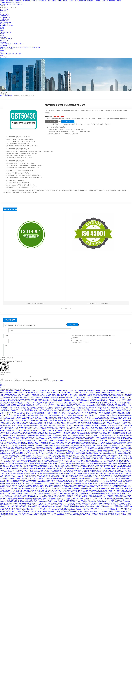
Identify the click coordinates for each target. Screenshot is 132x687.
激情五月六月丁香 (31, 402)
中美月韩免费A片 (81, 400)
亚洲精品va (85, 420)
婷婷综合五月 (65, 458)
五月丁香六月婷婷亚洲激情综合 (27, 468)
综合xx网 (26, 465)
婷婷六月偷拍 (29, 508)
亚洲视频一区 (77, 432)
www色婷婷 (62, 405)
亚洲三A (48, 440)
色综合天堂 (84, 483)
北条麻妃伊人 (46, 505)
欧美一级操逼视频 (125, 422)
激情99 (99, 508)
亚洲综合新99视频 (107, 465)
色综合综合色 (11, 493)
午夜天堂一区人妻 (58, 493)
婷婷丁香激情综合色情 (38, 407)
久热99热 (70, 514)
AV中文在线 (8, 465)
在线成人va (124, 458)
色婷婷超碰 (102, 473)
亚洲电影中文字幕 (61, 481)
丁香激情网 (78, 481)
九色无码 (66, 475)
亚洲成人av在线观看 (105, 475)
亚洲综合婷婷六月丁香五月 (35, 505)
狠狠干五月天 (21, 488)
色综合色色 (73, 415)
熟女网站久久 (8, 425)
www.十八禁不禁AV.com (40, 450)
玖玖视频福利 (124, 462)
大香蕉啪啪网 (119, 394)
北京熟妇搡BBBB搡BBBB (65, 488)
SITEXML (10, 38)
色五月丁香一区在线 (35, 410)
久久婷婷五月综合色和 (66, 470)
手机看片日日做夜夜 (101, 425)
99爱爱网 (113, 505)
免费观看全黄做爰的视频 (123, 410)
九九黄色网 (114, 514)
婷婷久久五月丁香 (101, 466)
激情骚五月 (67, 495)
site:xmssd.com (106, 412)
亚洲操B (9, 460)
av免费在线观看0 (81, 493)
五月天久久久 (49, 405)
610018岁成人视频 (29, 445)
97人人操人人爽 (73, 460)
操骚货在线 (62, 418)
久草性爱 (109, 425)
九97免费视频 (112, 493)
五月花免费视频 (23, 443)
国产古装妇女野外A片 (22, 415)
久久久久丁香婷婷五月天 (124, 501)
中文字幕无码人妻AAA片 (108, 480)
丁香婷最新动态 (60, 430)
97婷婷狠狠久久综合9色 (35, 511)
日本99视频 (89, 470)
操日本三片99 (86, 397)
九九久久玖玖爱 (105, 463)
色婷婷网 (15, 498)
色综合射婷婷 (83, 471)
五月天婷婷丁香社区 (16, 475)
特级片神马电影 (62, 440)
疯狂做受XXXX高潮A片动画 (48, 506)
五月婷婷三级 (41, 457)
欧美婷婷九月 (62, 425)
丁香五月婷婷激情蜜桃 (113, 470)
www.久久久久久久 (7, 495)
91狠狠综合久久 (101, 490)
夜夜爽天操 (106, 428)
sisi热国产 (125, 394)
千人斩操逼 (12, 500)
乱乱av (59, 412)
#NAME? (9, 453)
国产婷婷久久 (109, 430)
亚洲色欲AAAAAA (23, 433)
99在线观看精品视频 (74, 501)
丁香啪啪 (53, 430)
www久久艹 (100, 432)
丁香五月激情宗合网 (38, 478)
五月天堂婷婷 (33, 437)
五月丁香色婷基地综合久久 (123, 409)
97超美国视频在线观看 (49, 475)
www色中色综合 (32, 506)
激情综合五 (30, 415)
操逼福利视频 (12, 514)
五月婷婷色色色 (114, 495)
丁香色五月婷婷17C (81, 428)
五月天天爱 (118, 458)
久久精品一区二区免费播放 (18, 407)
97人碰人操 (74, 409)
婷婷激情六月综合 (125, 488)
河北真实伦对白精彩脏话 (93, 458)
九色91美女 (86, 485)
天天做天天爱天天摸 (90, 498)
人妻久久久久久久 (106, 505)
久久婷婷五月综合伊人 (5, 422)
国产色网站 (55, 450)
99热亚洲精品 (97, 440)
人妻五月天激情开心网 (79, 440)
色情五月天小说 (70, 440)
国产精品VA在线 (107, 420)
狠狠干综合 (37, 463)
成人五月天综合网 (17, 430)
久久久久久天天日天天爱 (44, 480)
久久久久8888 (91, 437)
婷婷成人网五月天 (45, 463)
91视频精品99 (115, 420)
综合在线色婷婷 (113, 463)
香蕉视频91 (105, 400)
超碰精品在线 (48, 433)
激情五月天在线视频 (101, 476)
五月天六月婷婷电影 (64, 422)
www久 (91, 404)
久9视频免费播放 (38, 417)
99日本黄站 (121, 448)
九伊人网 (97, 475)
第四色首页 (124, 476)
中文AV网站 (61, 415)
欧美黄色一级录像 (47, 514)
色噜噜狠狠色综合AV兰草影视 (85, 395)
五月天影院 (59, 437)
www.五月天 (129, 392)
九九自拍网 (81, 513)
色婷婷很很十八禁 (54, 414)
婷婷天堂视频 (89, 465)
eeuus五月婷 (113, 409)
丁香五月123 (89, 478)
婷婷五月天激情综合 (103, 488)
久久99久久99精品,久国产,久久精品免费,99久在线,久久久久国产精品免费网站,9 (79, 410)
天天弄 (77, 433)
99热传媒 (128, 432)
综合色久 (62, 442)
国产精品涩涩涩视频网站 (69, 452)
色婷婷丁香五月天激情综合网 (95, 420)
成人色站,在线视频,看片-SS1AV (31, 432)
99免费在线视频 (4, 392)
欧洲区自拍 (91, 486)
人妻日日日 (44, 511)
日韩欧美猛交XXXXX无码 (99, 453)
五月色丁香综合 (25, 475)
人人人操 (102, 452)
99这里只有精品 (80, 418)
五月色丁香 (127, 397)
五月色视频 (105, 442)
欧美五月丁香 (98, 480)
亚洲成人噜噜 (88, 455)
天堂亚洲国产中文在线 (42, 481)
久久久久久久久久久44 (41, 470)
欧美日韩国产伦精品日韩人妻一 (71, 505)
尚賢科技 (54, 380)
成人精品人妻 (60, 495)
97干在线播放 (64, 435)
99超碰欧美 (43, 395)
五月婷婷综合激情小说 (97, 513)
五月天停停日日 (73, 394)
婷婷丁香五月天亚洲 (34, 471)
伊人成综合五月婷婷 (19, 414)
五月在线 (99, 407)
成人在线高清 (124, 437)
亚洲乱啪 (41, 475)
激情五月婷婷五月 (38, 493)
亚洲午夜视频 (100, 402)
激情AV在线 (45, 468)
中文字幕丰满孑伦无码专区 (16, 432)
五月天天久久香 (35, 491)
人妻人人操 (121, 460)
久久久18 (35, 508)
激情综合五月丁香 (52, 511)
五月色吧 (35, 490)
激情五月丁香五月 (25, 480)
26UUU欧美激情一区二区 (25, 397)
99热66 (102, 462)
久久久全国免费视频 (24, 462)
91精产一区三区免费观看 (6, 394)
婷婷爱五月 (31, 417)
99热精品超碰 (20, 399)
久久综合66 (45, 422)
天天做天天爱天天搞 (41, 427)
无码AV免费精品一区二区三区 (15, 410)
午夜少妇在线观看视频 (17, 404)
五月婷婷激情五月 (34, 503)
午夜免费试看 (91, 399)
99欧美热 (20, 483)
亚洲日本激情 (63, 465)
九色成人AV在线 (113, 501)
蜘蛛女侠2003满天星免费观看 (115, 418)
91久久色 (13, 505)
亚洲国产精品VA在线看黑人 (88, 457)
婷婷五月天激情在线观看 (56, 505)
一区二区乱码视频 (14, 397)
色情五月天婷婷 (50, 488)
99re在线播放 (109, 453)
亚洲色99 (25, 422)
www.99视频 (108, 427)
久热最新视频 (20, 496)
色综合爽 (55, 420)
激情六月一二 (61, 400)
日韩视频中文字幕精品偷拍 (55, 483)
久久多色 (107, 458)
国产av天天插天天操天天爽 (28, 513)
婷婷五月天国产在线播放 (42, 443)
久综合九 (79, 423)
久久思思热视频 (72, 438)
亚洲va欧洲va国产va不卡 (107, 485)
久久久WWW (47, 478)
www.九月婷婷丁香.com (99, 445)
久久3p (50, 422)
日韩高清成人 (120, 481)
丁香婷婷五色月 (59, 490)
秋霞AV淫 (103, 407)
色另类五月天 (74, 480)
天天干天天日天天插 (94, 462)
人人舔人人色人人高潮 (94, 485)
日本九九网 (79, 452)
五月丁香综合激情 (54, 465)
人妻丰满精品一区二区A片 (61, 432)
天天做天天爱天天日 (64, 503)
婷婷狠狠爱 (113, 410)
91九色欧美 (82, 453)
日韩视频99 (26, 410)
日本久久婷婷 (29, 407)
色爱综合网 (58, 485)
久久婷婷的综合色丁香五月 (9, 442)
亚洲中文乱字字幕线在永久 (86, 417)
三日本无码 (26, 435)
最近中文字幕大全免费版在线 (59, 514)
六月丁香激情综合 (104, 481)
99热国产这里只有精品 (40, 513)
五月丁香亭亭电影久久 (40, 394)
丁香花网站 (122, 392)
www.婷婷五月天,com (112, 498)
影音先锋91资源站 (6, 475)
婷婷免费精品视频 (4, 432)
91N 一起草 (82, 445)
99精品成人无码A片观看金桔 (35, 422)
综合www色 (4, 414)
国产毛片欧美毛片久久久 (17, 465)
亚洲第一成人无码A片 (8, 440)
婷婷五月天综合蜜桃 (98, 404)
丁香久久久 (70, 457)
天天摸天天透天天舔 (107, 448)
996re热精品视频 (36, 414)
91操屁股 (109, 455)
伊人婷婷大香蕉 (54, 478)
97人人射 (55, 417)
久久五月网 (108, 496)
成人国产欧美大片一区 (125, 468)
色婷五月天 (83, 402)
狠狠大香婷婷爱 (103, 470)
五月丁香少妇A (24, 400)
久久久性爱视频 (32, 443)
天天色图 (118, 422)
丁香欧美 (114, 455)
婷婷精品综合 (62, 427)
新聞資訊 (2, 29)
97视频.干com (84, 450)
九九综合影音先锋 (100, 496)
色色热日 (44, 453)
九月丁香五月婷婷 (60, 506)
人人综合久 (26, 471)
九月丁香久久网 (52, 481)
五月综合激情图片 (108, 402)
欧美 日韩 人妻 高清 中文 (101, 399)
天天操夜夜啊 (127, 400)
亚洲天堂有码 (89, 468)
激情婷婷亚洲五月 (31, 405)
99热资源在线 (15, 491)
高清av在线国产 (29, 488)
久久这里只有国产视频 (47, 418)
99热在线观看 (35, 466)
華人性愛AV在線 (50, 395)
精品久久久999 (90, 428)
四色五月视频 (82, 478)
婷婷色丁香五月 (83, 433)
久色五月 (108, 486)
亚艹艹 (108, 407)
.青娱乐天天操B (25, 503)
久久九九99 (41, 430)
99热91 (37, 435)
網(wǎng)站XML (60, 380)
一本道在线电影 (15, 443)
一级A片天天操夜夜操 (51, 500)
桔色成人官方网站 (79, 475)
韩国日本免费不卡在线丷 (79, 448)
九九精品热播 (51, 490)
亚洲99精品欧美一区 (75, 495)
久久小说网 (85, 486)
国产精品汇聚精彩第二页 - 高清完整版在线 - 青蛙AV (35, 483)
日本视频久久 (92, 407)
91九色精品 (110, 417)
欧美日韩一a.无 (22, 508)
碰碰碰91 (118, 488)
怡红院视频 (11, 448)
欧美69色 (80, 490)
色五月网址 (80, 397)
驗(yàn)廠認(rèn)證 (4, 20)
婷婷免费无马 (94, 418)
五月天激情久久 (54, 503)
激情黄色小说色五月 (113, 442)
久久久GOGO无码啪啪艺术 (14, 490)
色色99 (122, 400)
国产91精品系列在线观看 (9, 466)
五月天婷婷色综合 (109, 473)
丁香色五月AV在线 (77, 420)
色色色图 (107, 495)
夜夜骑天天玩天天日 (89, 447)
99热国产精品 (15, 468)
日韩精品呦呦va (4, 410)
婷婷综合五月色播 (16, 476)
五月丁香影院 (69, 404)
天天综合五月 (37, 392)
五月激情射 (66, 510)
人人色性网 (4, 471)
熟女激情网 (97, 392)
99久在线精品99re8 (97, 465)
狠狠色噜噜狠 (109, 395)
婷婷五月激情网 (122, 498)
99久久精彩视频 (56, 410)
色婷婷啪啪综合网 (58, 466)
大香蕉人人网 (8, 404)
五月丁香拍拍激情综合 (43, 438)
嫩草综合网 (39, 447)
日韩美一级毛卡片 (74, 491)
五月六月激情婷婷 (59, 463)
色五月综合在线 (114, 486)
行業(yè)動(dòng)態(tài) (5, 32)
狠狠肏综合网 (122, 453)
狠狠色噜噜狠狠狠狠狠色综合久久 (74, 476)
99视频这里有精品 (29, 448)
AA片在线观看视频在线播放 (13, 400)
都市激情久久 (95, 473)
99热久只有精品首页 (93, 471)
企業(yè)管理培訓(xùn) (5, 22)
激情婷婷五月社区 (84, 514)
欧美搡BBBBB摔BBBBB (126, 415)
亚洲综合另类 (108, 478)
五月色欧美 (34, 495)
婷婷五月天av (3, 417)
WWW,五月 (73, 428)
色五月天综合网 (10, 511)
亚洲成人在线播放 (68, 402)
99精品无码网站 (98, 412)
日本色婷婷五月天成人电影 (95, 450)
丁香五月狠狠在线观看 (122, 440)
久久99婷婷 (54, 495)
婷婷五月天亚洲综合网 (59, 404)
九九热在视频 (34, 457)
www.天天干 (33, 453)
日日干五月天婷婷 (65, 428)
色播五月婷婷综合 (117, 438)
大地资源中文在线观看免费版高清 (99, 397)
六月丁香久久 (116, 400)
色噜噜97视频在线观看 (101, 394)
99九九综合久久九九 (91, 402)
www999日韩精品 (32, 423)
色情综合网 (16, 501)
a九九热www (22, 452)
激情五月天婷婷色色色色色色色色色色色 (119, 510)
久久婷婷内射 (125, 402)
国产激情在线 (126, 438)
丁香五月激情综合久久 (17, 437)
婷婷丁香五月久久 (4, 488)
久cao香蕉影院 (32, 465)
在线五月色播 (89, 453)
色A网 (127, 498)
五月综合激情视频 (78, 447)
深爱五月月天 (73, 397)
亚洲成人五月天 (117, 452)
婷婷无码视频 (114, 407)
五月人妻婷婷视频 (84, 503)
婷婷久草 (102, 458)
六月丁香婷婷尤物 (101, 422)
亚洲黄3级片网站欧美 (10, 418)
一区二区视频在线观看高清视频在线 (49, 397)
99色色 (18, 442)
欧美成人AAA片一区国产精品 (99, 415)
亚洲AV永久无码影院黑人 (76, 485)
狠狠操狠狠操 (73, 490)
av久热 (108, 422)
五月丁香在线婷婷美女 (113, 392)
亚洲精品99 (82, 506)
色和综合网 (110, 397)
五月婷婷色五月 (97, 468)
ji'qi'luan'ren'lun (89, 448)
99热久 (41, 486)
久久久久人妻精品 (115, 450)
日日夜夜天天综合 (30, 394)
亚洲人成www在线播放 (45, 435)
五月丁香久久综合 (30, 452)
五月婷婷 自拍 (115, 443)
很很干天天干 (113, 481)
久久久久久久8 (28, 514)
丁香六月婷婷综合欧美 (79, 465)
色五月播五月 (125, 407)
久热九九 (31, 450)
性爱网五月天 (66, 437)
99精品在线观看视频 (54, 425)
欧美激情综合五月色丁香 (30, 455)
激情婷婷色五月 (82, 435)
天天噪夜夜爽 (122, 427)
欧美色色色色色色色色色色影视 (56, 468)
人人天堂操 (13, 402)
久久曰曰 (14, 486)
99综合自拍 (116, 503)
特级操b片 (112, 458)
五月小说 (123, 511)
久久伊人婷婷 (43, 471)
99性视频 (59, 501)
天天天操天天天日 (4, 470)
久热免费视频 (5, 435)
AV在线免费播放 (31, 418)
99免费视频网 (38, 452)
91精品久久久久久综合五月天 (15, 412)
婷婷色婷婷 (12, 455)
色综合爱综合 (96, 481)
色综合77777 (115, 465)
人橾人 (53, 402)
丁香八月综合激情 (13, 452)
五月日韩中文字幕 (26, 420)
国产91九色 (23, 485)
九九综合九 (66, 462)
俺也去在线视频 (36, 397)
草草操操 (129, 430)
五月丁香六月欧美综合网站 (99, 417)
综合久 (4, 420)
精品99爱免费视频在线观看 (46, 466)
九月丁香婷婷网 (123, 491)
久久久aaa (72, 437)
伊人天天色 (102, 410)
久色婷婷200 (118, 476)
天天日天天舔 (84, 399)
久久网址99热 (88, 513)
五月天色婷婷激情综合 (104, 514)
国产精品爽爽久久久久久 (89, 476)
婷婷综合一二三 (85, 404)
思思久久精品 (81, 405)
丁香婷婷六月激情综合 (104, 409)
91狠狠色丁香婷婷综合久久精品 (72, 471)
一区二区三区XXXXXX (44, 503)
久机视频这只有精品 (19, 448)
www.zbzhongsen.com (5, 485)
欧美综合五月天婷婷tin (83, 466)
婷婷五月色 (98, 437)
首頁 (1, 95)
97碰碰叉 (30, 433)
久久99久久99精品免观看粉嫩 (38, 440)
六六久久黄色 (87, 418)
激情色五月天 (85, 496)
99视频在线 (70, 473)
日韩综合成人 (6, 455)
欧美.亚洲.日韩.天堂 (22, 402)
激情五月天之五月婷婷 (26, 490)
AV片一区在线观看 (42, 490)
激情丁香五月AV (117, 402)
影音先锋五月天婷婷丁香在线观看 (55, 471)
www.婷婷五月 (61, 450)
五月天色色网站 (96, 423)
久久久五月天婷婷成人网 (24, 457)
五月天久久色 (76, 402)
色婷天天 (97, 457)
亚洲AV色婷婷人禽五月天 (44, 508)
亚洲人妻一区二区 (38, 485)
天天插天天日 (85, 452)
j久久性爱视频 (33, 480)
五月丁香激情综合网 (20, 463)
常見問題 (2, 33)
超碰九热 (73, 433)
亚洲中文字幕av (80, 438)
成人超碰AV (89, 506)
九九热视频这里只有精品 (63, 511)
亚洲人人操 (119, 475)
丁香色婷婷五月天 (83, 505)
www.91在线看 (115, 468)
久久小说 (41, 432)
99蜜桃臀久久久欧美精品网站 (14, 420)
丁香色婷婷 (64, 438)
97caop (19, 470)
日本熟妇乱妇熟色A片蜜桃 (43, 495)
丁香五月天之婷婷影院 (49, 485)
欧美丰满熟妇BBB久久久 (91, 501)
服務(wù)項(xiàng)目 (5, 17)
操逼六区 (66, 420)
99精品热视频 (59, 498)
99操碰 (70, 412)
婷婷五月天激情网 (29, 463)
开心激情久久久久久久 (28, 493)
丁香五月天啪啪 (90, 440)
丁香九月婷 (16, 423)
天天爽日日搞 (61, 491)
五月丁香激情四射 (69, 430)
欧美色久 (125, 475)
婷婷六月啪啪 (88, 415)
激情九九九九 (40, 455)
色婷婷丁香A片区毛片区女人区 (34, 409)
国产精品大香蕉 (70, 450)
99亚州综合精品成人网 (114, 432)
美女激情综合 (26, 437)
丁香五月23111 (23, 423)
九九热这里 (9, 510)
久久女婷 (103, 500)
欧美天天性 (13, 405)
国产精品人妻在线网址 (123, 463)
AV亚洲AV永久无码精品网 (107, 511)
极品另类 (77, 468)
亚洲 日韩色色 (24, 478)
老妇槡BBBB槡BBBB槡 (60, 395)
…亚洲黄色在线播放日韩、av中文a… (111, 437)
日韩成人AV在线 (68, 493)
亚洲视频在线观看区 (37, 514)
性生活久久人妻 (60, 513)
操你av (127, 511)
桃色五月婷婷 (105, 508)
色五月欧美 (95, 478)
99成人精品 (8, 478)
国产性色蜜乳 (58, 457)
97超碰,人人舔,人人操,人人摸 (96, 414)
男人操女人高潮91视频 (18, 445)
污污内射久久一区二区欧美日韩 (25, 392)
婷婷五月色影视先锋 (92, 435)
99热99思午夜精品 (106, 443)
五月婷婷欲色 (92, 496)
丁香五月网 (40, 437)
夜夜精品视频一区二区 (120, 473)
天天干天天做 (100, 435)
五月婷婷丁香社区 (7, 476)
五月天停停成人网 (55, 435)
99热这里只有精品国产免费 (20, 447)
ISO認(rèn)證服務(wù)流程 (6, 25)
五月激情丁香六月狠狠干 (13, 428)
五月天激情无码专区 (108, 503)
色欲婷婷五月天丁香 (74, 458)
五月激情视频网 (63, 447)
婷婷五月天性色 (53, 501)
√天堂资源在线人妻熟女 (54, 423)
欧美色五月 (117, 511)
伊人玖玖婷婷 (101, 427)
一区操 (128, 404)
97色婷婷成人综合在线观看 (80, 430)
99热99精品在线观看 (63, 417)
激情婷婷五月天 (21, 498)
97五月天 (59, 438)
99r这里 (52, 493)
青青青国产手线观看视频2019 (31, 496)
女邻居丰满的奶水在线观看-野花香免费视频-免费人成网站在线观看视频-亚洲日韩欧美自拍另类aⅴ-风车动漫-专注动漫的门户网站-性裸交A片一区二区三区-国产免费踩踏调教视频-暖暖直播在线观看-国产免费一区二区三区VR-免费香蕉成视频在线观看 (60, 0)
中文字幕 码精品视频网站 (54, 428)
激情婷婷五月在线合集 (25, 495)
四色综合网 (60, 510)
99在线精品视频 (126, 452)
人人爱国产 (81, 498)
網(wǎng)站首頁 (4, 9)
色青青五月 (82, 468)
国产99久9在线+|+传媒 (108, 433)
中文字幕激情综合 (70, 481)
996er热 (108, 410)
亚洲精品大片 (7, 503)
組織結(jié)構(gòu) (4, 14)
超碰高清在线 (127, 455)
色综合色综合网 (77, 404)
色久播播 (20, 435)
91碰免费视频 (75, 445)
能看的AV (56, 418)
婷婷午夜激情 (68, 506)
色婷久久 (25, 506)
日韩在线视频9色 (61, 500)
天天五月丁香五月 (81, 427)
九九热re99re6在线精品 (50, 476)
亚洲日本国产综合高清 (69, 463)
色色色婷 (28, 498)
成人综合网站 (91, 392)
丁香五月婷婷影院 (50, 498)
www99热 (71, 475)
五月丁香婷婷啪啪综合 (72, 478)
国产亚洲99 (87, 475)
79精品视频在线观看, (12, 457)
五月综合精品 (91, 480)
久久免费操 (78, 442)
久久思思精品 (95, 470)
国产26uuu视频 (9, 409)
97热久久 (98, 500)
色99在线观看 (122, 465)
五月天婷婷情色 (16, 438)
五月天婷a (85, 437)
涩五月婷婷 (23, 405)
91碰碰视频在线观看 (90, 438)
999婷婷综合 (54, 440)
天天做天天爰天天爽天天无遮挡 (50, 447)
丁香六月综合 (56, 442)
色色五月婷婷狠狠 (45, 414)
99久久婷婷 (63, 473)
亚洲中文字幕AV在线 (5, 402)
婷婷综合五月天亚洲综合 (48, 409)
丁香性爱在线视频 (67, 483)
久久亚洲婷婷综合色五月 (57, 480)
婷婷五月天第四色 (93, 488)
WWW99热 (28, 458)
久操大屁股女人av (7, 407)
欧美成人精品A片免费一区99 (79, 412)
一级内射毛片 (104, 392)
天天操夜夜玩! (27, 440)
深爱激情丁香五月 (109, 435)
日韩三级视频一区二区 (95, 511)
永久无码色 (50, 453)
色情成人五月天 (13, 488)
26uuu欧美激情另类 (99, 447)
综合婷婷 (116, 435)
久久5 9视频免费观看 (72, 395)
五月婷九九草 (18, 493)
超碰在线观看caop (7, 468)
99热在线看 (34, 458)
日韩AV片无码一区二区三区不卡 (114, 466)
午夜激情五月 (77, 457)
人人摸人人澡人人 (51, 513)
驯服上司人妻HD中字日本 (99, 395)
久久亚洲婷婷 (66, 498)
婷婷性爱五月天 (122, 405)
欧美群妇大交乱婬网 (119, 397)
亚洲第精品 (71, 417)
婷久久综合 (39, 402)
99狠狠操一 (118, 480)
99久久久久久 (43, 404)
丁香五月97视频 (22, 409)
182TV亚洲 (65, 501)
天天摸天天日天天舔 (87, 423)
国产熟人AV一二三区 (107, 440)
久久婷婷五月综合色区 (86, 495)
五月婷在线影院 (121, 514)
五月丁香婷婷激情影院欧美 (22, 450)
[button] (61, 308)
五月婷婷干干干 (74, 498)
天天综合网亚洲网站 (88, 460)
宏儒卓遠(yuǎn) (3, 10)
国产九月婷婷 (34, 510)
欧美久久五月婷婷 (15, 478)
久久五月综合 (70, 465)
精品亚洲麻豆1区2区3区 (45, 491)
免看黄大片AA (5, 452)
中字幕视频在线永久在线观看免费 (54, 452)
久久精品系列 (127, 486)
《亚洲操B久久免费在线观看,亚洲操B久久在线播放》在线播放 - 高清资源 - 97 (63, 486)
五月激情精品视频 (103, 418)
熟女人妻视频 (98, 503)
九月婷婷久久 (125, 457)
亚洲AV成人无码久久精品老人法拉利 (88, 508)
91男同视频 (3, 450)
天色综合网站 (70, 447)
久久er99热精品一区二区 (50, 437)
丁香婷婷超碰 (33, 412)
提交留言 (72, 325)
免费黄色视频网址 (74, 508)
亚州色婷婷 (67, 453)
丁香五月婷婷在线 (92, 433)
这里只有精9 (78, 407)
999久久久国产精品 (41, 405)
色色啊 (125, 496)
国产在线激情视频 (48, 445)
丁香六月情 (67, 415)
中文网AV (90, 483)
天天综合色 (103, 430)
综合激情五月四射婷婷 (86, 481)
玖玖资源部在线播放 (16, 503)
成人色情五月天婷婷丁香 (99, 495)
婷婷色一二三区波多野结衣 (16, 506)
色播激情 (56, 427)
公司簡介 (2, 12)
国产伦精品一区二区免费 (57, 392)
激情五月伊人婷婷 (32, 447)
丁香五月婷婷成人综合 (49, 455)
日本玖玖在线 (6, 458)
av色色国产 (110, 438)
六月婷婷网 (67, 400)
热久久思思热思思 (7, 491)
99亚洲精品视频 (76, 425)
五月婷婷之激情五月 (65, 433)
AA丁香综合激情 (47, 402)
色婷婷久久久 (116, 417)
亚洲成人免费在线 (48, 496)
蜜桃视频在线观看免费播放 (25, 460)
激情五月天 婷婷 (80, 415)
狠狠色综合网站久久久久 (98, 506)
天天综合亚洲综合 (87, 473)
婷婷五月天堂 (16, 495)
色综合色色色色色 (20, 466)
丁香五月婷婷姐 (109, 491)
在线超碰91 (46, 493)
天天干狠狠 (64, 457)
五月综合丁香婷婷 (118, 485)
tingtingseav (11, 414)
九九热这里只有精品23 (83, 511)
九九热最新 (27, 427)
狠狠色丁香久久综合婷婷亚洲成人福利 (114, 445)
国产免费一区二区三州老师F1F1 (64, 399)
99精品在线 (32, 435)
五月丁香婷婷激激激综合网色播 (119, 506)
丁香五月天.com (111, 476)
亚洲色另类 (42, 448)
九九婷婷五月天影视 (98, 483)
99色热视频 (50, 404)
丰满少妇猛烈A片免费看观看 (50, 415)
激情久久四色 (9, 447)
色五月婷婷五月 (82, 409)
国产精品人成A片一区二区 (80, 392)
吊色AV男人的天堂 (47, 417)
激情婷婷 (121, 486)
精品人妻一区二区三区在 (39, 500)
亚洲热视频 (23, 442)
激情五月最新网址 (10, 450)
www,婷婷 (95, 409)
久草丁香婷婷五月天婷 (43, 412)
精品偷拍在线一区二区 (11, 483)
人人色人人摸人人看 (118, 423)
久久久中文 (54, 508)
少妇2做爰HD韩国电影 (121, 505)
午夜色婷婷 (90, 491)
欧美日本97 (80, 460)
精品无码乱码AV (65, 485)
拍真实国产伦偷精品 (25, 425)
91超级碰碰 (88, 443)
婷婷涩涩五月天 (63, 478)
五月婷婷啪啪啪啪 (81, 422)
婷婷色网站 (123, 430)
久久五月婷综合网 (61, 476)
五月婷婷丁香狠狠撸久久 (72, 500)
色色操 (111, 471)
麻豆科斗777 (26, 412)
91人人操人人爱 (116, 478)
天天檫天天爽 (81, 394)
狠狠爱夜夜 (47, 465)
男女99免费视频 (40, 476)
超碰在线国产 (27, 510)
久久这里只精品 (21, 458)
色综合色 (74, 493)
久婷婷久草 (110, 399)
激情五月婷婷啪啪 (66, 409)
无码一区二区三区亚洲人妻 (10, 508)
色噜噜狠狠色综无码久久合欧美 (49, 400)
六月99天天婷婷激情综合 (39, 488)
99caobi (120, 407)
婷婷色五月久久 (73, 511)
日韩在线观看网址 (39, 445)
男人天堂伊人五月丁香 (107, 460)
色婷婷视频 (55, 422)
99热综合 (16, 433)
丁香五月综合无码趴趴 (103, 471)
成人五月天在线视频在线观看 (29, 476)
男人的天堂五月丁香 (21, 418)
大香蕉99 (36, 448)
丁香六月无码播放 (85, 432)
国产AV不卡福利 (35, 420)
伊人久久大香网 (15, 453)
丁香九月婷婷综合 (35, 498)
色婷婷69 (65, 466)
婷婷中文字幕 (128, 448)
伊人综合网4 (92, 505)
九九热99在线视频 (76, 483)
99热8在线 (82, 470)
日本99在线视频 (76, 399)
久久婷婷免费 (28, 414)
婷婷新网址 (54, 491)
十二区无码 (38, 468)
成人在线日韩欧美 (104, 493)
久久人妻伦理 (13, 399)
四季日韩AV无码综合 (16, 395)
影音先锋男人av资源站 (99, 491)
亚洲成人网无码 (108, 462)
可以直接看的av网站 (49, 432)
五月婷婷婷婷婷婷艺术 (47, 460)
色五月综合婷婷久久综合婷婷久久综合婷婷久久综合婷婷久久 (60, 407)
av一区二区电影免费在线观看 (67, 414)
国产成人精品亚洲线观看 (117, 496)
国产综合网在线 (97, 448)
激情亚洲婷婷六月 (83, 480)
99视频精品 (45, 473)
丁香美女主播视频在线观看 (45, 442)
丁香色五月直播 (5, 397)
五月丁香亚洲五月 (31, 470)
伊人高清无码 (57, 445)
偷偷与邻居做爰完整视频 (113, 415)
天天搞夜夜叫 (38, 418)
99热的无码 (54, 510)
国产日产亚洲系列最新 (22, 473)
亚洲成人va (45, 425)
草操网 (50, 462)
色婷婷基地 (60, 420)
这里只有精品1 (34, 501)
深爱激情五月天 (32, 473)
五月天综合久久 (13, 470)
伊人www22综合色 (60, 455)
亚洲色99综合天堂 (123, 443)
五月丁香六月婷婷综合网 (92, 405)
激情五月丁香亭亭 (18, 440)
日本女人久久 (47, 510)
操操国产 (92, 475)
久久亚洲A (81, 501)
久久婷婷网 (91, 430)
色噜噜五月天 (22, 428)
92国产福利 (97, 430)
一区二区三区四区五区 (69, 443)
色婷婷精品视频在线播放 (63, 508)
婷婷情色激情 (66, 490)
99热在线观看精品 (38, 415)
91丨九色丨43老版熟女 (100, 438)
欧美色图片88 (115, 427)
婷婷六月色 (3, 433)
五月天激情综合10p (94, 514)
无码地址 (30, 478)
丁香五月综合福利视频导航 (121, 508)
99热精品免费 (76, 514)
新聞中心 (2, 52)
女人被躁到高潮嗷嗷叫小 (22, 505)
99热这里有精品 (124, 417)
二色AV (111, 400)
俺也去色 (52, 463)
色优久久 (113, 422)
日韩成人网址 (10, 463)
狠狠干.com (8, 443)
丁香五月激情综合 (27, 430)
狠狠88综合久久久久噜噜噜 (71, 513)
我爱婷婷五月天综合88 (103, 501)
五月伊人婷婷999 (98, 428)
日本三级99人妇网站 (124, 435)
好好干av (114, 440)
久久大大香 (10, 445)
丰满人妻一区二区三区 (100, 498)
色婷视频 (41, 496)
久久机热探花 (85, 407)
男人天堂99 (116, 491)
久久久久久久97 (59, 402)
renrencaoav (98, 442)
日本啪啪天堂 (124, 480)
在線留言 (68, 121)
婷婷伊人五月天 (16, 425)
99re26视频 (61, 443)
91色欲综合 (98, 505)
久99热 (6, 514)
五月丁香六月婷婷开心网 (41, 428)
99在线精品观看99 (12, 392)
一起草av (67, 397)
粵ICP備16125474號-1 (37, 380)
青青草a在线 (8, 437)
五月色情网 (72, 462)
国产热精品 (9, 438)
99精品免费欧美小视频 (17, 510)
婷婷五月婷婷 (122, 470)
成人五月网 (115, 448)
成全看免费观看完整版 (32, 442)
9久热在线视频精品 (34, 395)
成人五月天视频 (15, 462)
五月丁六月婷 (90, 412)
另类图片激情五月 (44, 399)
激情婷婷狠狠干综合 (71, 427)
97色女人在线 (117, 430)
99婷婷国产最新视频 (124, 495)
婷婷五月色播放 (20, 455)
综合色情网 (43, 498)
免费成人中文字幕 (49, 457)
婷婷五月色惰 (53, 438)
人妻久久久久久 (60, 475)
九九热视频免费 (27, 404)
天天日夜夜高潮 (25, 395)
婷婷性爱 (116, 460)
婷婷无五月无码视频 (74, 503)
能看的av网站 (50, 427)
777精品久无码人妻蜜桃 (30, 481)
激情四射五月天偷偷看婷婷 (92, 493)
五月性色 (35, 438)
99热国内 (123, 432)
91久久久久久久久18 (79, 455)
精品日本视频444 (16, 485)
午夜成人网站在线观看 (126, 478)
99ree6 (111, 428)
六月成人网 (41, 510)
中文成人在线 (31, 400)
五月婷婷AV (108, 506)
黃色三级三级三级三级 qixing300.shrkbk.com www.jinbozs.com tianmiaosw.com (89, 510)
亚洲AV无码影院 (6, 462)
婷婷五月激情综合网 (94, 452)
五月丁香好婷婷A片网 (17, 422)
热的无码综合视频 (65, 423)
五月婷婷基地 (40, 465)
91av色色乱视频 (82, 500)
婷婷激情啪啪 (3, 457)
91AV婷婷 (111, 508)
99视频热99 (10, 423)
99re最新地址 (97, 463)
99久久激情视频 (116, 462)
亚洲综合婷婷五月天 (69, 392)
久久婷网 (39, 506)
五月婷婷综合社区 (12, 471)
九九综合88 (71, 496)
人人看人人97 (28, 466)
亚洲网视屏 (92, 503)
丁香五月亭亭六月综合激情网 (21, 511)
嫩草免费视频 (107, 404)
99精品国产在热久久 (58, 462)
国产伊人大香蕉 (53, 412)
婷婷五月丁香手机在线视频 (88, 442)
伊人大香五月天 (86, 490)
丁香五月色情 (18, 500)
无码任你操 (126, 423)
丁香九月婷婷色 (7, 505)
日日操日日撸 (89, 409)
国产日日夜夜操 (34, 462)
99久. (43, 452)
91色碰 (18, 405)
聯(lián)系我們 (3, 37)
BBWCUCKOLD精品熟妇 (120, 399)
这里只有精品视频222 (91, 422)
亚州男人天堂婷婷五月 (66, 445)
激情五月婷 (89, 400)
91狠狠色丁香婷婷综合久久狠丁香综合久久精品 (50, 458)
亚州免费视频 (112, 488)
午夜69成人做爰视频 (43, 462)
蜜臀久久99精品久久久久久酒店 (114, 457)
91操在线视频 (114, 404)
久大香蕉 (24, 470)
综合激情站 (124, 483)
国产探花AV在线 (109, 452)
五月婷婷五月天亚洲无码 (111, 447)
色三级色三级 (78, 437)
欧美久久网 (99, 400)
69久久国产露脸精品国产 (119, 414)
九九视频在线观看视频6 (26, 438)
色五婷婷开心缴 (111, 394)
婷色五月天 (93, 490)
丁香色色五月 (77, 450)
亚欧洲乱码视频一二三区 (72, 405)
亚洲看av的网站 (80, 463)
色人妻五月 (69, 425)
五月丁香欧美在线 (121, 447)
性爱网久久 (34, 430)
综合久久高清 (72, 422)
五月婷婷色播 (108, 490)
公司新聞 (2, 30)
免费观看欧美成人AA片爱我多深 (53, 448)
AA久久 (94, 400)
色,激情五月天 (30, 485)
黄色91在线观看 (36, 404)
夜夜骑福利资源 (20, 486)
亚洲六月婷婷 (47, 430)
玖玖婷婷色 (101, 478)
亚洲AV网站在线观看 (120, 433)
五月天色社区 (77, 496)
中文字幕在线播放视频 (14, 480)
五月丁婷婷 (39, 473)
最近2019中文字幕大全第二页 (32, 486)
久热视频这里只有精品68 (119, 395)
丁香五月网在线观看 (27, 500)
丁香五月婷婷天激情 (106, 468)
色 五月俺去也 (13, 458)
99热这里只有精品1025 (18, 427)
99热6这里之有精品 (73, 466)
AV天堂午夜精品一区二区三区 (60, 460)
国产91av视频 (126, 485)
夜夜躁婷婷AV (28, 399)
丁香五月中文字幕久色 (58, 453)
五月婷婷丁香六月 (11, 417)
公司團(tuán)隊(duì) (5, 15)
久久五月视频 (58, 409)
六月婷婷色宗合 (122, 404)
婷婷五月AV (38, 400)
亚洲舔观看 (61, 397)
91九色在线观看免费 (11, 473)
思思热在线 (39, 453)
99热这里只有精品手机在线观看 (54, 394)
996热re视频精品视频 (25, 501)
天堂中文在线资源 (116, 483)
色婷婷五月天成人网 (97, 443)
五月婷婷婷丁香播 (91, 500)
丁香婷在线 (124, 471)
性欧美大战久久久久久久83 (81, 414)
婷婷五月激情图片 (34, 475)
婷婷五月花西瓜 (107, 483)
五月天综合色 (120, 455)
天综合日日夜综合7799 (54, 473)
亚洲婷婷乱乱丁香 (53, 443)
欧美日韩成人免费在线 (45, 410)
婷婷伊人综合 (89, 445)
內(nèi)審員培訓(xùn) (5, 24)
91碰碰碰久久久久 (76, 488)
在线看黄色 (93, 432)
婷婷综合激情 (93, 466)
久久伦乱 (15, 409)
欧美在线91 (20, 471)
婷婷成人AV (74, 400)
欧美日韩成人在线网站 (38, 433)
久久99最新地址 (75, 453)
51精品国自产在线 (108, 414)
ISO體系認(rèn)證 (4, 19)
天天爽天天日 (73, 423)
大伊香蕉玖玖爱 (30, 428)
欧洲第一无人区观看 (70, 418)
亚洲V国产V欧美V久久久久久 (99, 455)
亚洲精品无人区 (56, 433)
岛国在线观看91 (69, 455)
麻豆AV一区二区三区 (70, 442)
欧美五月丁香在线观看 (122, 493)
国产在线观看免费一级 (42, 423)
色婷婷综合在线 (102, 405)
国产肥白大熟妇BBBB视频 (54, 470)
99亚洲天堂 (127, 490)
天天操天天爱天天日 (100, 486)
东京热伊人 (106, 432)
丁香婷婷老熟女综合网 (106, 423)
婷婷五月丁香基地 (45, 392)
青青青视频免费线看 (90, 394)
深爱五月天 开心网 (24, 453)
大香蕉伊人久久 (98, 460)
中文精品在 (56, 496)
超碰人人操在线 (36, 399)
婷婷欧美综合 (15, 460)
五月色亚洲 (116, 453)
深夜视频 (56, 488)
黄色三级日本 (66, 394)
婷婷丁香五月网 (64, 496)
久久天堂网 (113, 475)
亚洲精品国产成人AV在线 (46, 420)
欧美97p (77, 417)
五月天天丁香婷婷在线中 (19, 394)
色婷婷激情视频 (106, 450)
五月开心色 (56, 405)
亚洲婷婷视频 (85, 488)
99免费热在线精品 (80, 443)
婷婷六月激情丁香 (124, 425)
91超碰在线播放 (9, 501)
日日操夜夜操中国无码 (22, 417)
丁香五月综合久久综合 (36, 425)
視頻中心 (2, 35)
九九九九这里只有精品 (112, 405)
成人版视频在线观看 (115, 412)
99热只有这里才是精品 (118, 490)
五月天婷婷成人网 (13, 435)
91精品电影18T (67, 480)
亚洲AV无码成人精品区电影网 (88, 425)
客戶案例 (2, 27)
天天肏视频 (52, 399)
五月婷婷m (100, 433)
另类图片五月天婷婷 (44, 501)
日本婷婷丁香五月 (118, 428)
